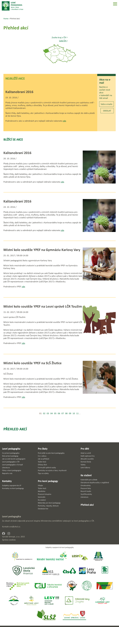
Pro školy (42, 448)
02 (44, 413)
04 (51, 413)
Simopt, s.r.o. (14, 536)
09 (70, 413)
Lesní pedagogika (11, 448)
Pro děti (85, 448)
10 (74, 413)
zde (64, 120)
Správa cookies (9, 539)
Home (5, 18)
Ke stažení (86, 475)
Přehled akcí (15, 429)
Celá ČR (63, 40)
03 (48, 413)
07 (62, 413)
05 (55, 413)
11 (77, 413)
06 (59, 413)
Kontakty (7, 481)
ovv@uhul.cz (14, 526)
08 (66, 413)
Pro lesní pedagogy (48, 481)
